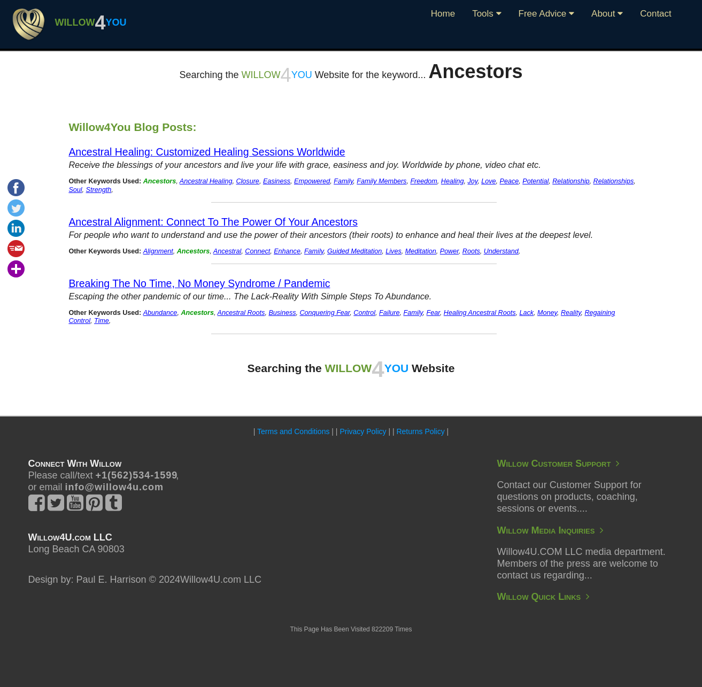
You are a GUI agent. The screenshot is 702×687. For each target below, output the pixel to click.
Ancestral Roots (241, 313)
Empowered (312, 181)
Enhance (287, 251)
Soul (75, 190)
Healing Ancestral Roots (480, 313)
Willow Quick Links (543, 596)
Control (364, 313)
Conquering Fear (325, 313)
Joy (473, 181)
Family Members (381, 181)
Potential (535, 181)
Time (101, 321)
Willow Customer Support (558, 463)
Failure (389, 313)
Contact (656, 14)
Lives (393, 251)
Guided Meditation (354, 251)
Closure (247, 181)
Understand (501, 251)
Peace (509, 181)
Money (547, 313)
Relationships (613, 181)
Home (443, 14)
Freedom (423, 181)
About (607, 14)
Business (282, 313)
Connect (257, 251)
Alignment (158, 251)
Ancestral (227, 251)
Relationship (570, 181)
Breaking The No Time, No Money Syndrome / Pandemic (199, 283)
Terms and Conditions (293, 431)
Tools (486, 14)
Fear (433, 313)
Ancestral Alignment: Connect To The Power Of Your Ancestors (213, 222)
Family (343, 181)
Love (488, 181)
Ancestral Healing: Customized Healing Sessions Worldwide (206, 152)
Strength (99, 190)
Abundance (160, 313)
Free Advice (547, 14)
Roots (471, 251)
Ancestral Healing (206, 181)
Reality (571, 313)
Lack (526, 313)
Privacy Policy (363, 431)
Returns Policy (420, 431)
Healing (452, 181)
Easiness (276, 181)
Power (449, 251)
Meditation (420, 251)
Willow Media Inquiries (550, 530)
